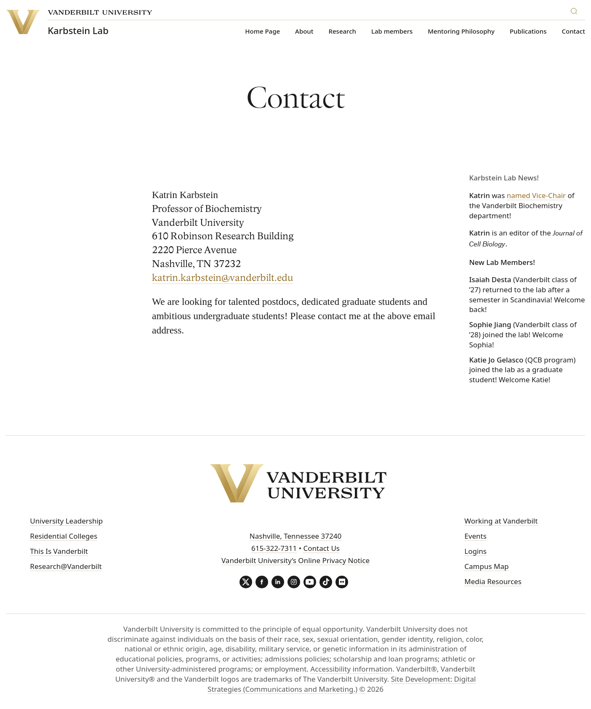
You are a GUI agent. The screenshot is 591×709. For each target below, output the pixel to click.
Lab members (392, 31)
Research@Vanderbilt (65, 566)
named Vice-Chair (536, 195)
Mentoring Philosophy (461, 31)
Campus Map (486, 566)
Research (342, 31)
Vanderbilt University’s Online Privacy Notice (295, 560)
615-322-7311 (274, 548)
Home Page (262, 31)
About (304, 31)
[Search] (576, 10)
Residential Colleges (63, 536)
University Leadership (66, 521)
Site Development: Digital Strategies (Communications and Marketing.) (342, 684)
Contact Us (321, 548)
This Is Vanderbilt (59, 551)
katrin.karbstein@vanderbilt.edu (222, 278)
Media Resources (492, 581)
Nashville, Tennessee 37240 (295, 536)
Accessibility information (351, 669)
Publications (528, 31)
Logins (475, 551)
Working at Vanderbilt (501, 521)
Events (475, 536)
